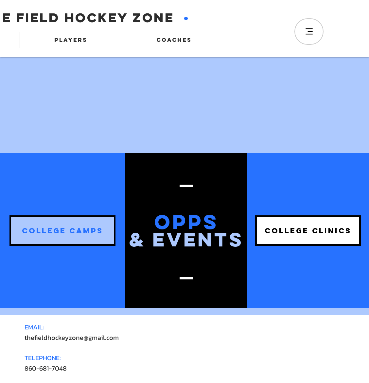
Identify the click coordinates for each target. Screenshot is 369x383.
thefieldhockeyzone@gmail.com (72, 337)
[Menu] (309, 31)
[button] (62, 230)
